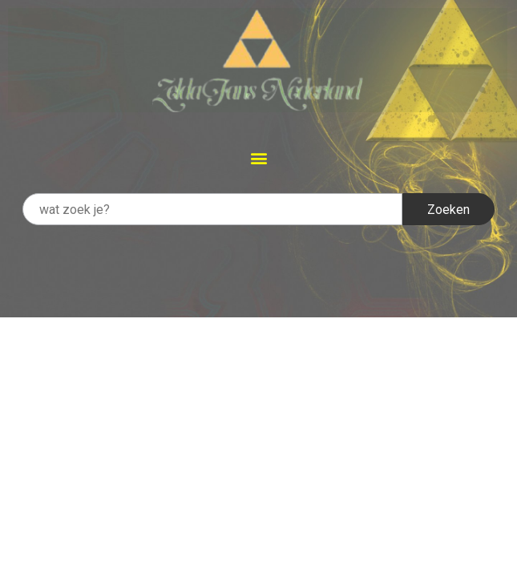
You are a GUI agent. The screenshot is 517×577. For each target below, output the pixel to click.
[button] (258, 157)
